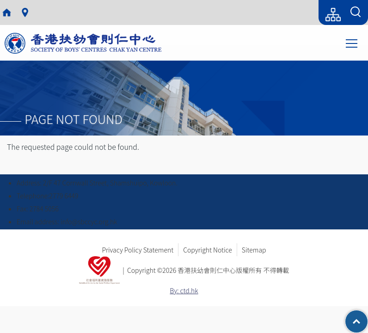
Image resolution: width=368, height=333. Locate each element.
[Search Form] (355, 12)
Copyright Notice (207, 249)
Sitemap (254, 249)
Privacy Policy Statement (137, 249)
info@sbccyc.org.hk (89, 221)
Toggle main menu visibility (352, 42)
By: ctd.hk (184, 290)
